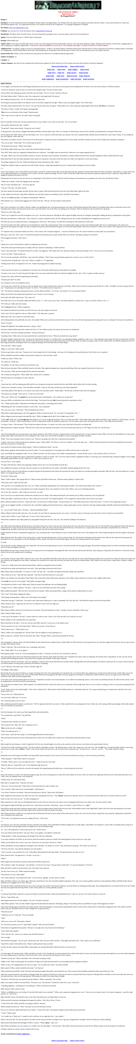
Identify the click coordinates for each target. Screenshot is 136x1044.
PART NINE (50, 76)
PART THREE (73, 69)
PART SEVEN (71, 73)
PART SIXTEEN (88, 79)
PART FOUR (84, 69)
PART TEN (60, 76)
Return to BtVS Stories (77, 66)
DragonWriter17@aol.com (44, 31)
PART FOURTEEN (62, 79)
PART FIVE (52, 73)
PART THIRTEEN (48, 79)
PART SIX (61, 73)
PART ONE (51, 69)
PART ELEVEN (72, 76)
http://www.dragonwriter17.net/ (18, 27)
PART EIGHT (83, 73)
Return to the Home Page (60, 66)
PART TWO (61, 69)
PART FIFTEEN (75, 79)
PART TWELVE (84, 76)
